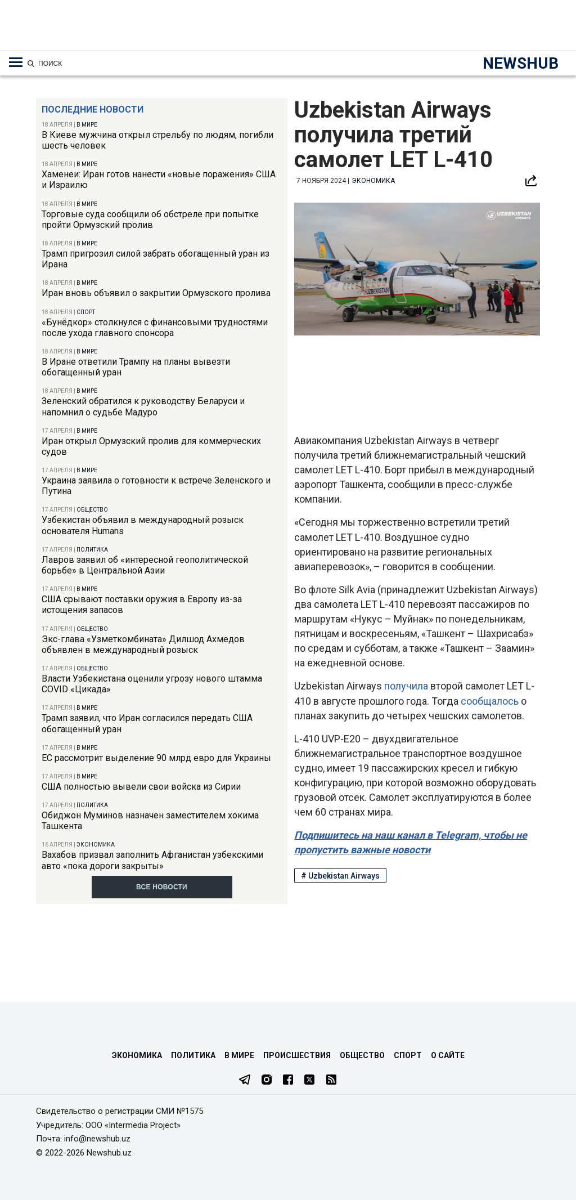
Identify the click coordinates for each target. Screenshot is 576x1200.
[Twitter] (309, 1081)
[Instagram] (266, 1081)
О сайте (448, 1055)
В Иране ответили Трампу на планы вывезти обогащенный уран (136, 367)
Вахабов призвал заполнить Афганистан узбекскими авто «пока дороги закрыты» (152, 860)
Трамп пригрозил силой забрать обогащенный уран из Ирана (155, 259)
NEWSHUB (521, 63)
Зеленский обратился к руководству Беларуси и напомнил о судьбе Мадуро (143, 406)
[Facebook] (288, 1081)
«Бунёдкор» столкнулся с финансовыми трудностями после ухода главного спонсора (155, 327)
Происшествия (297, 1055)
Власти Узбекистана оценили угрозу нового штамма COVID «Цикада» (152, 684)
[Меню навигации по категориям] (15, 62)
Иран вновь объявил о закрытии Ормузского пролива (156, 293)
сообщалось (490, 701)
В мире (86, 125)
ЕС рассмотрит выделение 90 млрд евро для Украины (156, 758)
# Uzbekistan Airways (340, 875)
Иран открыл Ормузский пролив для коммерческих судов (151, 446)
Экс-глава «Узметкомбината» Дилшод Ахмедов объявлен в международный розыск (143, 644)
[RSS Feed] (331, 1081)
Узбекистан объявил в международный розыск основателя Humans (143, 525)
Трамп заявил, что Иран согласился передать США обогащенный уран (147, 723)
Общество (92, 510)
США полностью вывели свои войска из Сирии (141, 786)
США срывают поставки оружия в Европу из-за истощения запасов (142, 604)
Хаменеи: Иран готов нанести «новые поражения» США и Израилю (159, 179)
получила (406, 686)
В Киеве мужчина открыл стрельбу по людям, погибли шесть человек (157, 140)
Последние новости (92, 109)
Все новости (161, 887)
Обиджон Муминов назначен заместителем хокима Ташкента (150, 820)
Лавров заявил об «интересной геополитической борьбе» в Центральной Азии (145, 565)
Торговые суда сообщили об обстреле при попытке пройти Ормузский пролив (150, 219)
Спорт (85, 312)
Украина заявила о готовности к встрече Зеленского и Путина (156, 485)
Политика (92, 550)
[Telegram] (244, 1081)
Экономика (95, 844)
